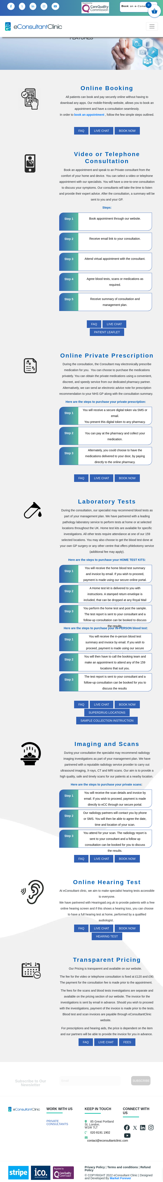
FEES (127, 1042)
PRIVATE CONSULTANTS (57, 1122)
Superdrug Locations (107, 712)
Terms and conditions (122, 1167)
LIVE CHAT (101, 130)
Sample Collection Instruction (106, 720)
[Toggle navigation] (152, 26)
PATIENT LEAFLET (107, 332)
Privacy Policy (95, 1167)
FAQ (81, 130)
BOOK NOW (127, 130)
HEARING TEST (107, 936)
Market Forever (120, 1178)
